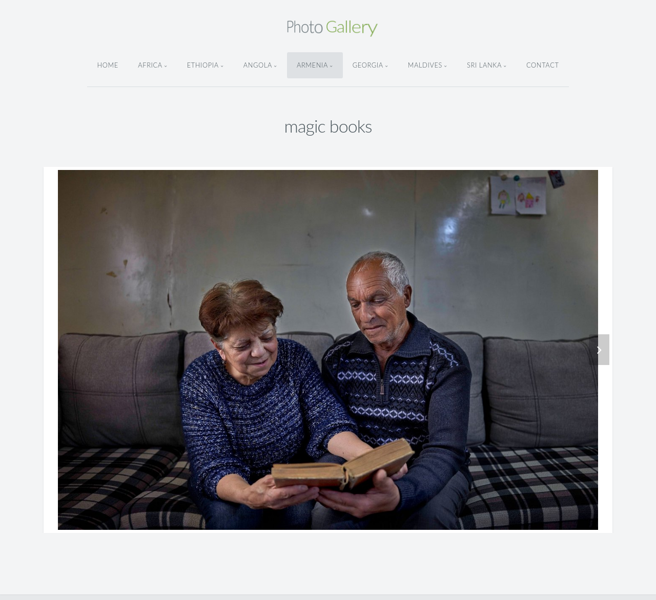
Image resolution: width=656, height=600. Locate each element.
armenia (312, 65)
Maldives (425, 65)
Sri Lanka (484, 65)
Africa (150, 65)
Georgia (368, 65)
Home (107, 65)
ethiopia (203, 65)
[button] (578, 350)
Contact (542, 65)
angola (257, 65)
